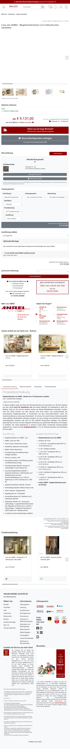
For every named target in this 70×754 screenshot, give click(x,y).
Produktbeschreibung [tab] (10, 392)
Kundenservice (25, 615)
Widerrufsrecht (25, 634)
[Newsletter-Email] (47, 681)
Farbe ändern (58, 159)
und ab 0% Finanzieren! (35, 2)
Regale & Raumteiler (21, 14)
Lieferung (23, 612)
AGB (5, 615)
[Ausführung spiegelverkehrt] (35, 241)
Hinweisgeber (24, 640)
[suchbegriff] (31, 7)
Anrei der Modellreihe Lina (23, 412)
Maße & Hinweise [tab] (25, 392)
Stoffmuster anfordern (35, 184)
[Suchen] (43, 7)
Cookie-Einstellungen (27, 643)
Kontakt (6, 609)
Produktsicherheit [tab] (50, 392)
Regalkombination (30, 432)
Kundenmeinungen (10, 627)
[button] (55, 7)
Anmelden (7, 612)
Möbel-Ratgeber (25, 637)
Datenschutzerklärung (60, 708)
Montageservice (25, 618)
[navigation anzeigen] (3, 7)
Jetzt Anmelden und (17, 300)
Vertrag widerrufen (10, 633)
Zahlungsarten (24, 609)
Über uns (6, 630)
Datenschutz (8, 621)
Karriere (6, 624)
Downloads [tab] (37, 392)
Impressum (7, 618)
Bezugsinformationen (35, 179)
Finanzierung (24, 621)
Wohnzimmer (11, 14)
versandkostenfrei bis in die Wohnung (58, 124)
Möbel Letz (4, 14)
